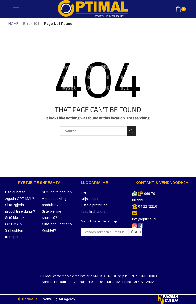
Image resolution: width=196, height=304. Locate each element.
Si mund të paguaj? (57, 192)
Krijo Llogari (90, 199)
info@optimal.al (144, 219)
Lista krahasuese (94, 212)
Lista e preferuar (94, 205)
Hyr (83, 192)
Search (131, 131)
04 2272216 (147, 206)
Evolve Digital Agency (58, 299)
